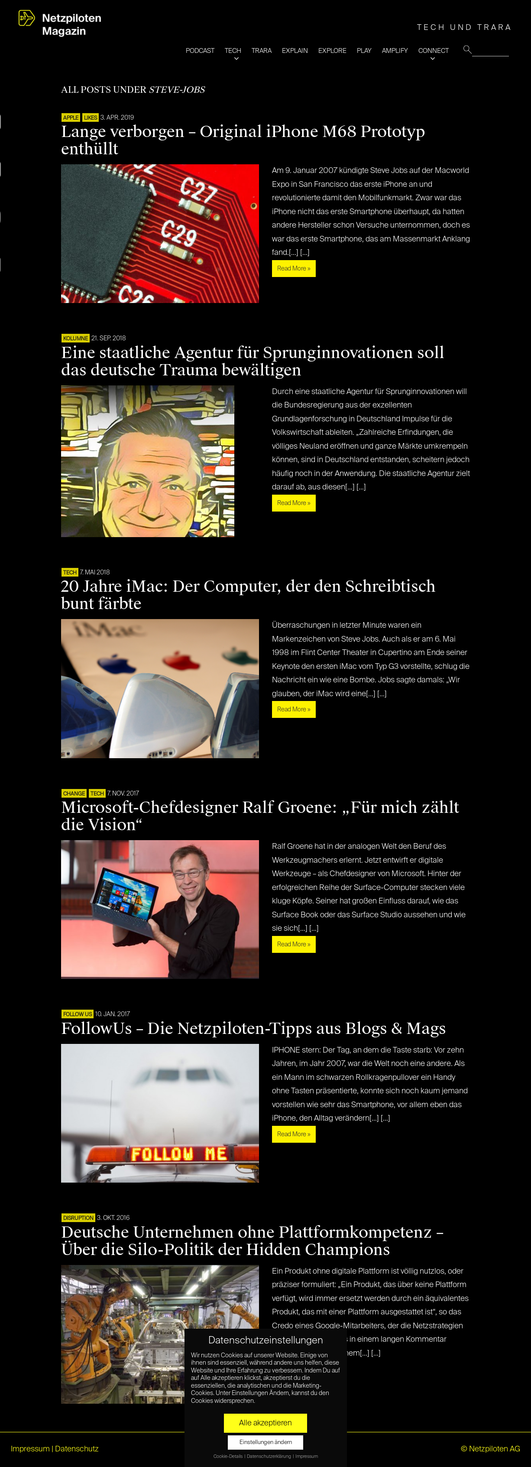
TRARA (262, 51)
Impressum (30, 1449)
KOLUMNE (75, 339)
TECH (233, 51)
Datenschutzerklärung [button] (269, 1456)
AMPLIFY (395, 51)
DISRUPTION (78, 1218)
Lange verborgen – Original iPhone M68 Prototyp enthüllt (243, 140)
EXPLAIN (295, 51)
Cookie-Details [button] (228, 1456)
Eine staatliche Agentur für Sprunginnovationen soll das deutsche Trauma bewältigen (252, 361)
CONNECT (433, 51)
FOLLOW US (77, 1014)
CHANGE (74, 794)
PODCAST (200, 51)
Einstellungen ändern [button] (266, 1442)
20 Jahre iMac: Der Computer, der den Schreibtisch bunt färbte (248, 595)
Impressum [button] (306, 1456)
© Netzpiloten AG (490, 1449)
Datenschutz (77, 1449)
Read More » (294, 269)
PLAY (364, 51)
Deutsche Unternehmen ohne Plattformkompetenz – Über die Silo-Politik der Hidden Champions (252, 1241)
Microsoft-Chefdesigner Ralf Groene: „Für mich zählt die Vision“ (260, 816)
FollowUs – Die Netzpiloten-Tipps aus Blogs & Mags (253, 1029)
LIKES (90, 118)
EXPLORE (332, 51)
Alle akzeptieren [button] (265, 1423)
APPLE (70, 118)
